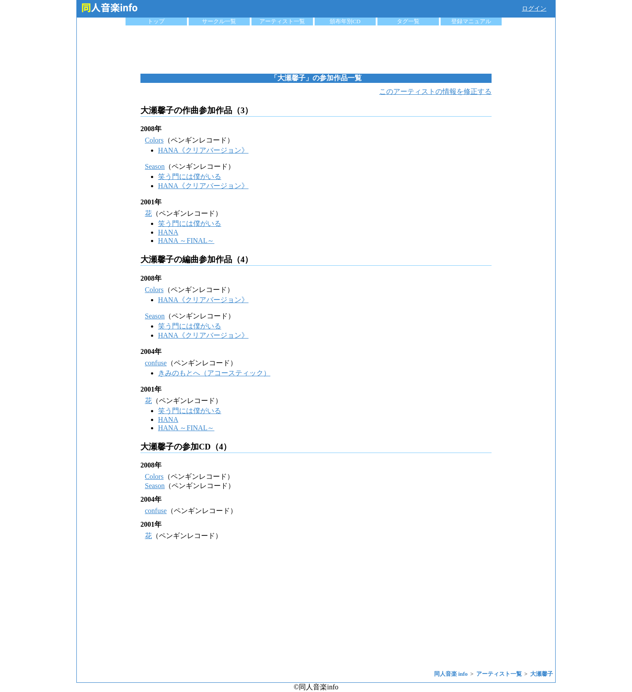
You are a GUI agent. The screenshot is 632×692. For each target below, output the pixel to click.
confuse (156, 363)
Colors (154, 140)
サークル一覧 (219, 21)
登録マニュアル (471, 21)
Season (155, 166)
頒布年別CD (345, 21)
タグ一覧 (408, 21)
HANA (168, 232)
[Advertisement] (316, 49)
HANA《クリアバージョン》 (203, 150)
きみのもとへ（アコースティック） (214, 373)
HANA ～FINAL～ (186, 240)
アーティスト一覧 (282, 21)
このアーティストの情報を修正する (435, 91)
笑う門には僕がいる (189, 176)
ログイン (534, 8)
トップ (156, 21)
